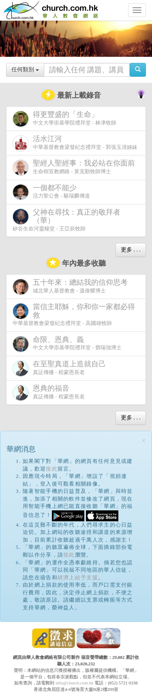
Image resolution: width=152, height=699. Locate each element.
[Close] (143, 441)
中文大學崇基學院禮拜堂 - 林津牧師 (64, 118)
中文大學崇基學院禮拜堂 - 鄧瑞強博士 (67, 344)
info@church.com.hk (74, 682)
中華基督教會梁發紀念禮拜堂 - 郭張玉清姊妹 (75, 143)
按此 (52, 469)
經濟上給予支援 (78, 577)
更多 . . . (131, 250)
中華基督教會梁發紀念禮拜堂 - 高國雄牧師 (74, 314)
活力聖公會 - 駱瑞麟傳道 (51, 192)
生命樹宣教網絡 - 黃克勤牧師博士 (75, 167)
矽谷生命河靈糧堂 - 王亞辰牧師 (66, 220)
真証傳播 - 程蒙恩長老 (61, 368)
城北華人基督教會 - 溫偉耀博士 (72, 286)
